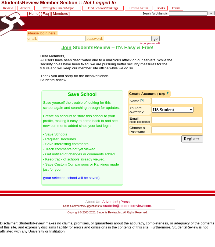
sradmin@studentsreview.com (127, 206)
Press (125, 202)
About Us (92, 202)
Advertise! (110, 202)
